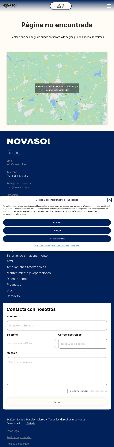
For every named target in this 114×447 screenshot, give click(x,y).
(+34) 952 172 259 (17, 175)
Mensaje (12, 352)
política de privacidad (97, 391)
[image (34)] (17, 153)
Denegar (57, 230)
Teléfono (12, 334)
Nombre (12, 316)
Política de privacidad (60, 246)
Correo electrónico (70, 334)
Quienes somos (17, 279)
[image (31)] (10, 153)
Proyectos (14, 284)
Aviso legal (75, 246)
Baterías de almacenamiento (27, 255)
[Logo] (10, 6)
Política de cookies (42, 246)
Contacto (13, 296)
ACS (10, 261)
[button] (109, 199)
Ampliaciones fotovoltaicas (26, 267)
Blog (10, 290)
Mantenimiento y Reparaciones (29, 273)
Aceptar (57, 222)
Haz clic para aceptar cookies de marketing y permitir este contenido (57, 88)
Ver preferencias (57, 238)
